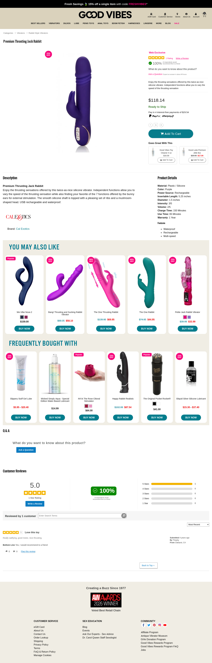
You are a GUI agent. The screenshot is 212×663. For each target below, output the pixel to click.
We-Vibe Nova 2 (24, 312)
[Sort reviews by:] (198, 525)
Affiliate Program (149, 632)
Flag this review (28, 551)
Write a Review (182, 58)
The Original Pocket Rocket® (157, 398)
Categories (8, 33)
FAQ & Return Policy (45, 651)
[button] (22, 317)
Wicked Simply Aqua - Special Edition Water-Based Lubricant (55, 399)
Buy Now (24, 328)
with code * (106, 4)
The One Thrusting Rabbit (106, 312)
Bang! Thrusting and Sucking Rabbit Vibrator (65, 313)
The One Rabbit (146, 312)
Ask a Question (155, 74)
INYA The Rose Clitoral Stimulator (89, 399)
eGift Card (39, 626)
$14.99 (55, 408)
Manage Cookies (42, 655)
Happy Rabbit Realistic (123, 398)
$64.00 (89, 410)
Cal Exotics (22, 228)
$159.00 (24, 321)
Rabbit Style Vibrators (38, 33)
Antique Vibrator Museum (154, 635)
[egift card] (151, 15)
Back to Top (148, 565)
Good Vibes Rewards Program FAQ (159, 646)
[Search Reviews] (82, 515)
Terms (37, 648)
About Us (38, 630)
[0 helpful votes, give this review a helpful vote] (7, 551)
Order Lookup (41, 637)
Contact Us (39, 634)
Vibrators (21, 33)
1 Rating (169, 58)
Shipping (38, 641)
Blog (84, 626)
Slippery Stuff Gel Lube (21, 398)
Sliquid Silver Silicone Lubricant (191, 398)
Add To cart (171, 133)
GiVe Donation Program (153, 639)
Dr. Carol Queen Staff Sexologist (99, 637)
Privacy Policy (41, 644)
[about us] (186, 15)
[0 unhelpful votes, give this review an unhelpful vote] (15, 551)
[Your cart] (204, 15)
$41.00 (157, 409)
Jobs (143, 649)
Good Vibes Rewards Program (157, 642)
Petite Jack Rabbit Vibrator (187, 312)
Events (86, 630)
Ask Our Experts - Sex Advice (98, 634)
